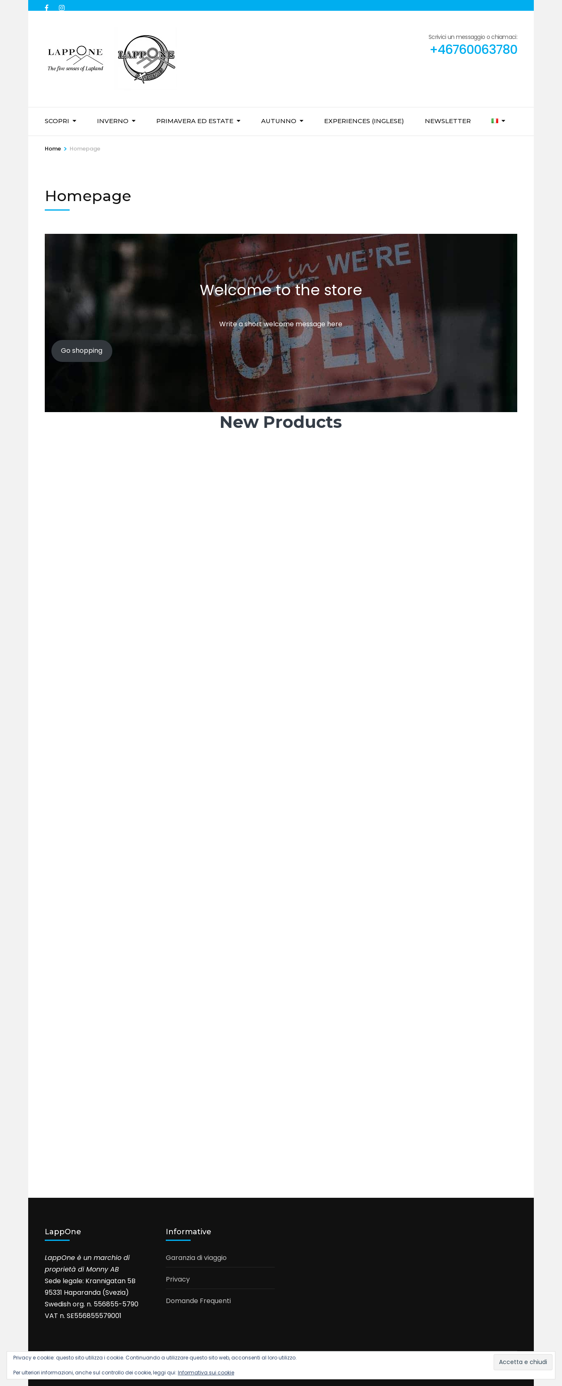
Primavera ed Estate (194, 121)
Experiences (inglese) (364, 121)
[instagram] (62, 5)
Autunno (278, 121)
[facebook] (48, 5)
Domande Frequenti (198, 1301)
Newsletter (448, 121)
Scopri (57, 121)
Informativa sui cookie (206, 1372)
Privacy (178, 1279)
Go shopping (81, 350)
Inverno (112, 121)
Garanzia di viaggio (196, 1257)
